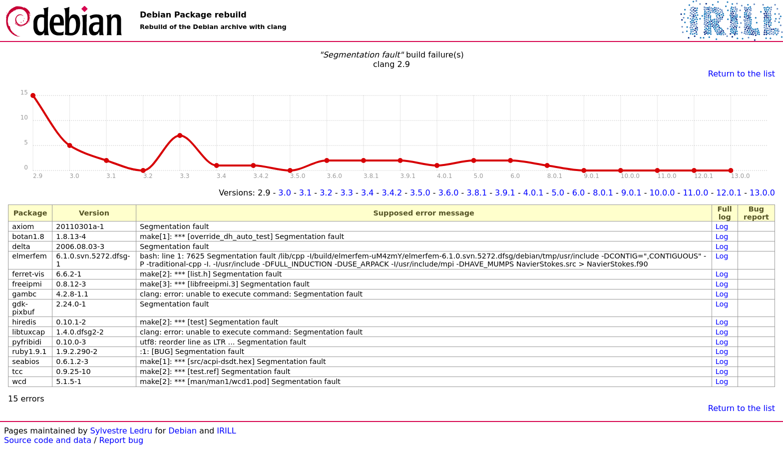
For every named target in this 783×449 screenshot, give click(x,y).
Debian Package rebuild (193, 15)
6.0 (578, 193)
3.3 (347, 193)
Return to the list (741, 73)
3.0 (284, 193)
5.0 (557, 193)
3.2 (326, 193)
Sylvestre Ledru (121, 431)
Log (722, 226)
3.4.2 (392, 193)
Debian (182, 431)
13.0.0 (762, 193)
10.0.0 (662, 193)
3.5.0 (420, 193)
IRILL (226, 431)
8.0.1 (603, 193)
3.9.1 (505, 193)
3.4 (367, 193)
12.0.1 (729, 193)
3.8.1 (476, 193)
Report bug (121, 440)
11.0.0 (695, 193)
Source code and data (47, 440)
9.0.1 (631, 193)
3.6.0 (448, 193)
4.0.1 (533, 193)
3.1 (305, 193)
